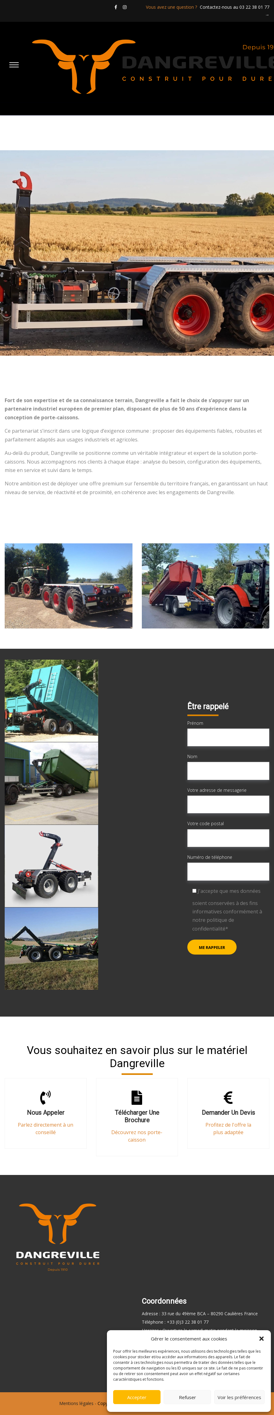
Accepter (137, 1397)
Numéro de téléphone (228, 867)
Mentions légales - (77, 1403)
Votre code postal (228, 834)
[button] (261, 1339)
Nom (228, 766)
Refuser (187, 1397)
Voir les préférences (239, 1397)
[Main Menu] (14, 65)
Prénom (228, 733)
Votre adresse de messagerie (228, 800)
